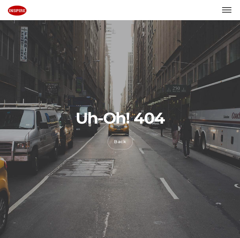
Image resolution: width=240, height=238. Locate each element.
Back (120, 141)
